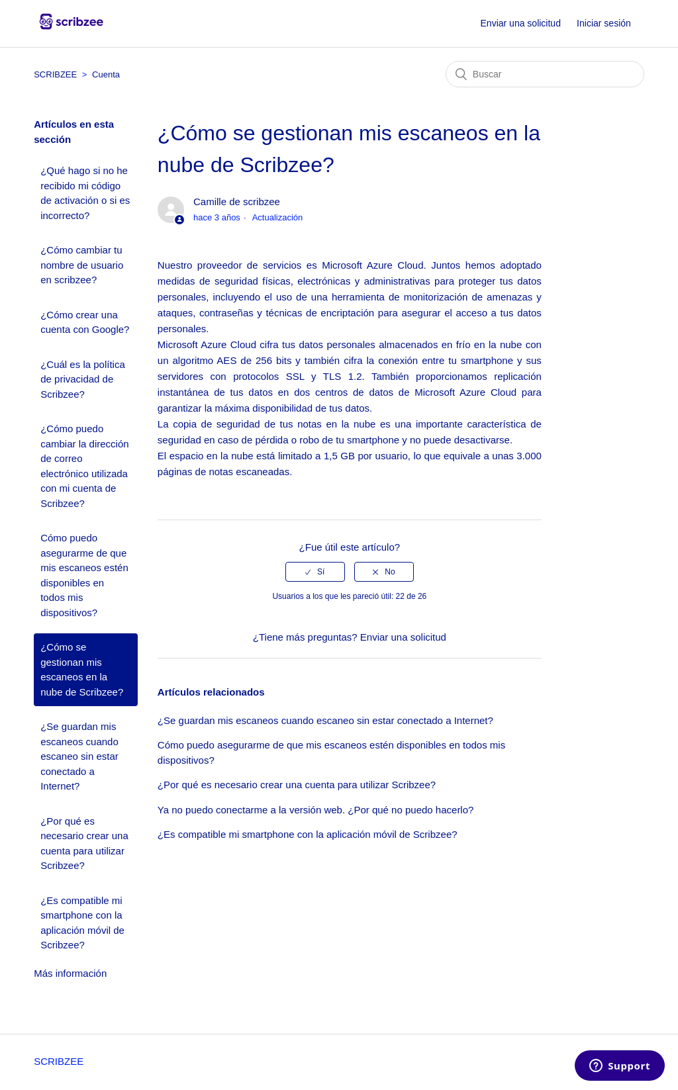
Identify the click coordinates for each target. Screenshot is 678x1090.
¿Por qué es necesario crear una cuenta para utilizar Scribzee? (84, 843)
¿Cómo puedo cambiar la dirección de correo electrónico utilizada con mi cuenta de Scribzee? (84, 466)
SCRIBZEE (55, 74)
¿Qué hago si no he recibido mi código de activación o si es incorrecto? (85, 193)
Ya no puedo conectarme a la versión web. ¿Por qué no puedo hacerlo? (316, 809)
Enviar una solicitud (521, 23)
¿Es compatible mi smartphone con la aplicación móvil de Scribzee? (82, 923)
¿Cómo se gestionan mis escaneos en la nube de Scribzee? (81, 669)
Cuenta (106, 74)
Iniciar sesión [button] (604, 23)
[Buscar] (545, 74)
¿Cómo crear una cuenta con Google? (84, 322)
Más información (70, 973)
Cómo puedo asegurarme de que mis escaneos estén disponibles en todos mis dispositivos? (84, 575)
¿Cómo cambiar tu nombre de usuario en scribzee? (81, 264)
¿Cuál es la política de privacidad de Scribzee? (82, 379)
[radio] (315, 572)
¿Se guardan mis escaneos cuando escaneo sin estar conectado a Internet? (79, 756)
